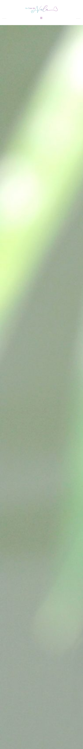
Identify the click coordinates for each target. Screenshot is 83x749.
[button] (41, 18)
